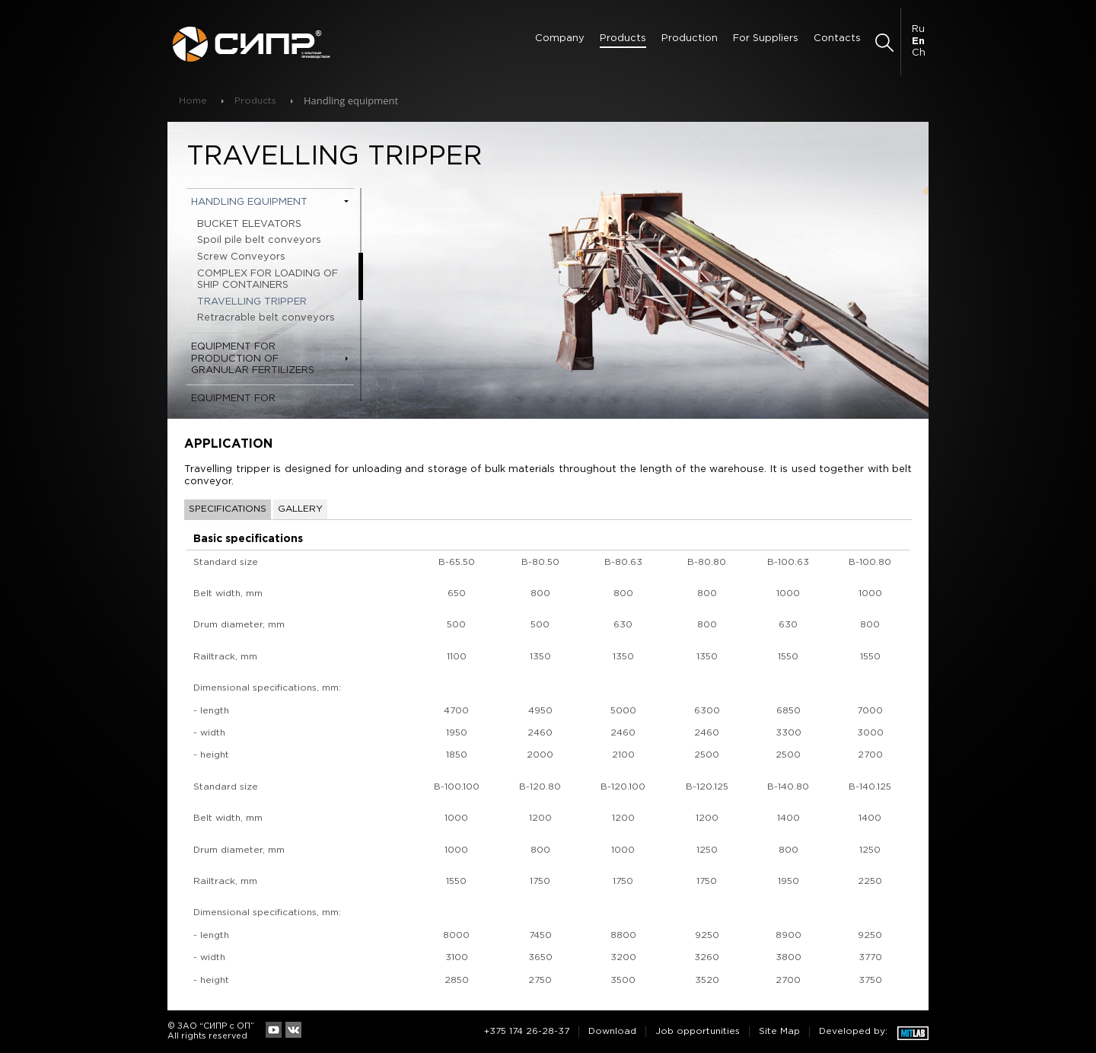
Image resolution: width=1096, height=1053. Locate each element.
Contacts (837, 38)
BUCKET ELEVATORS (249, 224)
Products (623, 38)
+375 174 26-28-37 (526, 1031)
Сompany (560, 38)
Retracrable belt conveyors (266, 318)
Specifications (227, 509)
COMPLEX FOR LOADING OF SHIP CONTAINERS (267, 280)
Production (689, 38)
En (918, 41)
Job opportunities (697, 1031)
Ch (919, 53)
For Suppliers (765, 38)
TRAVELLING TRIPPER (252, 302)
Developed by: (853, 1031)
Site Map (779, 1031)
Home (193, 101)
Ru (918, 29)
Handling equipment (249, 202)
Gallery (300, 509)
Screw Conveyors (241, 257)
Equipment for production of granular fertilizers (252, 359)
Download (612, 1031)
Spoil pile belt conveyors (259, 240)
